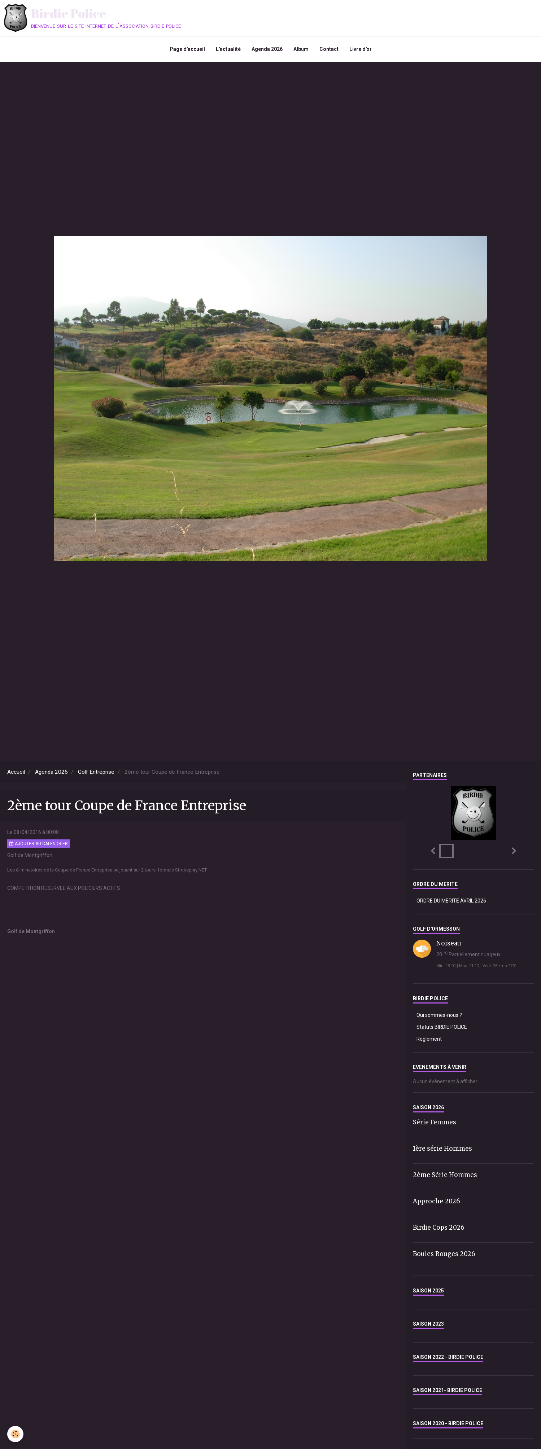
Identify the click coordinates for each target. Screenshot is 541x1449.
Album (301, 49)
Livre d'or (360, 49)
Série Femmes (434, 1122)
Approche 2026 (436, 1201)
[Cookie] (15, 1434)
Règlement (429, 1039)
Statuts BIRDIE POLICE (441, 1027)
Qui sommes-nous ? (439, 1015)
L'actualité (228, 49)
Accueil (16, 772)
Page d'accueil (187, 49)
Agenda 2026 (267, 49)
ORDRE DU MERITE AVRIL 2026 (451, 901)
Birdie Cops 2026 (438, 1227)
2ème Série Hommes (445, 1175)
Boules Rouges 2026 (444, 1253)
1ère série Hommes (442, 1148)
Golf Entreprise (96, 772)
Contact (329, 49)
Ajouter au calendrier (38, 843)
